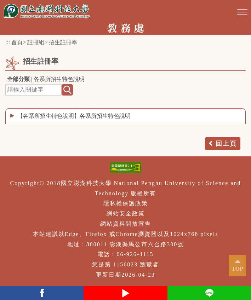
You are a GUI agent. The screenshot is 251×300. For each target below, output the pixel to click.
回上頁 (226, 143)
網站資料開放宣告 (125, 224)
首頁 (17, 42)
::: (7, 42)
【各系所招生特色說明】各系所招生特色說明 (74, 116)
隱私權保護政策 (125, 203)
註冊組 (35, 42)
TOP (237, 269)
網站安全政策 (126, 213)
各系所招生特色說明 (59, 79)
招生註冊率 (63, 42)
